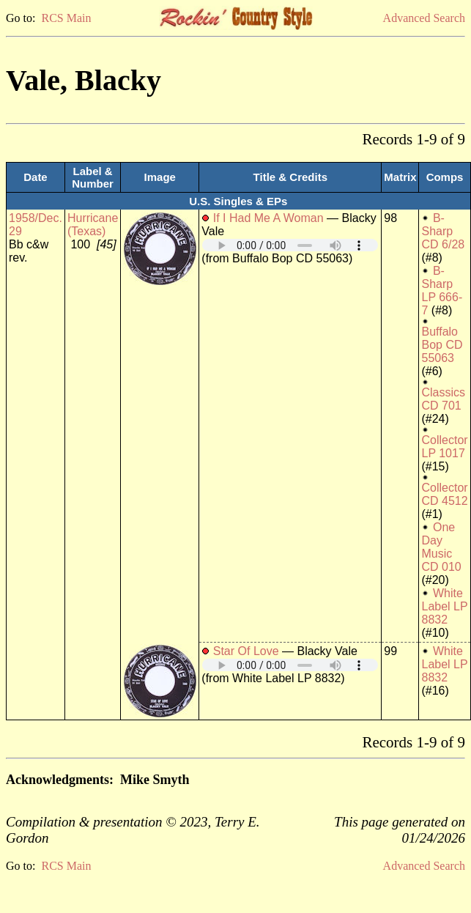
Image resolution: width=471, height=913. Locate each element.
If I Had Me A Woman (268, 218)
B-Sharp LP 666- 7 (441, 291)
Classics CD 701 (443, 399)
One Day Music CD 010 (441, 547)
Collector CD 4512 (444, 494)
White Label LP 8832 (444, 606)
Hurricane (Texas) (92, 224)
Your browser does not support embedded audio (290, 245)
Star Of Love (246, 651)
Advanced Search (424, 18)
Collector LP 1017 (444, 446)
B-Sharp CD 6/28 (442, 231)
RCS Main (66, 18)
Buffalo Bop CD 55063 (441, 344)
